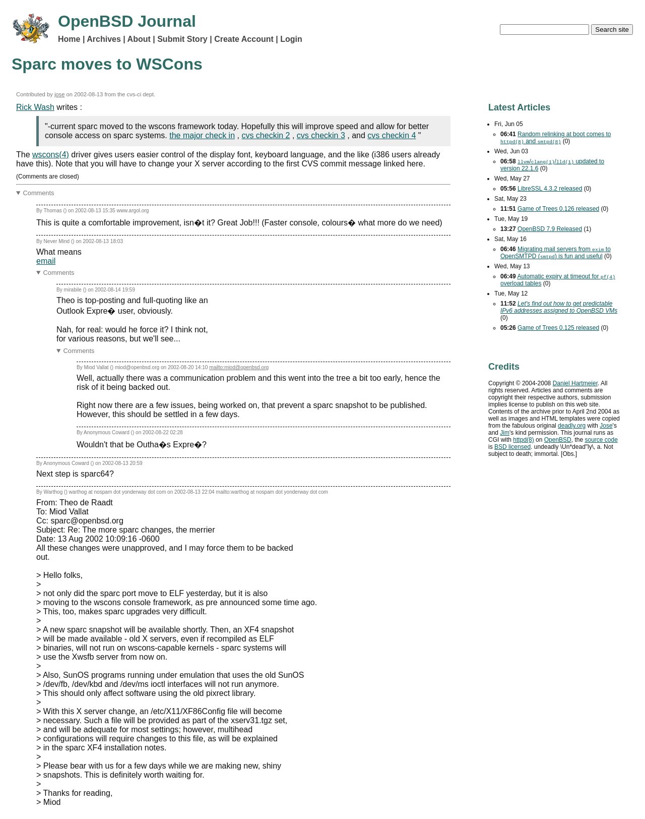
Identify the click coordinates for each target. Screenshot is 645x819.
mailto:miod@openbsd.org (239, 367)
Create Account (244, 39)
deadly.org (572, 425)
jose (59, 94)
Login (291, 39)
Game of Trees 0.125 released (558, 327)
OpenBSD (557, 439)
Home (69, 39)
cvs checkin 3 (321, 135)
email (45, 261)
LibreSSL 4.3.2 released (550, 188)
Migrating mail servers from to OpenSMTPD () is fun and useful (555, 253)
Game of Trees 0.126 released (558, 208)
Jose (606, 425)
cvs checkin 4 (391, 135)
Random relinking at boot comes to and (555, 138)
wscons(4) (50, 154)
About (139, 39)
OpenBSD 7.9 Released (550, 228)
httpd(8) (523, 439)
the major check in (202, 135)
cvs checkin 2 (265, 135)
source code (601, 439)
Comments (38, 193)
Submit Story (182, 39)
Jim (504, 432)
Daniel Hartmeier (575, 383)
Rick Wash (35, 107)
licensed (512, 446)
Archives (104, 39)
